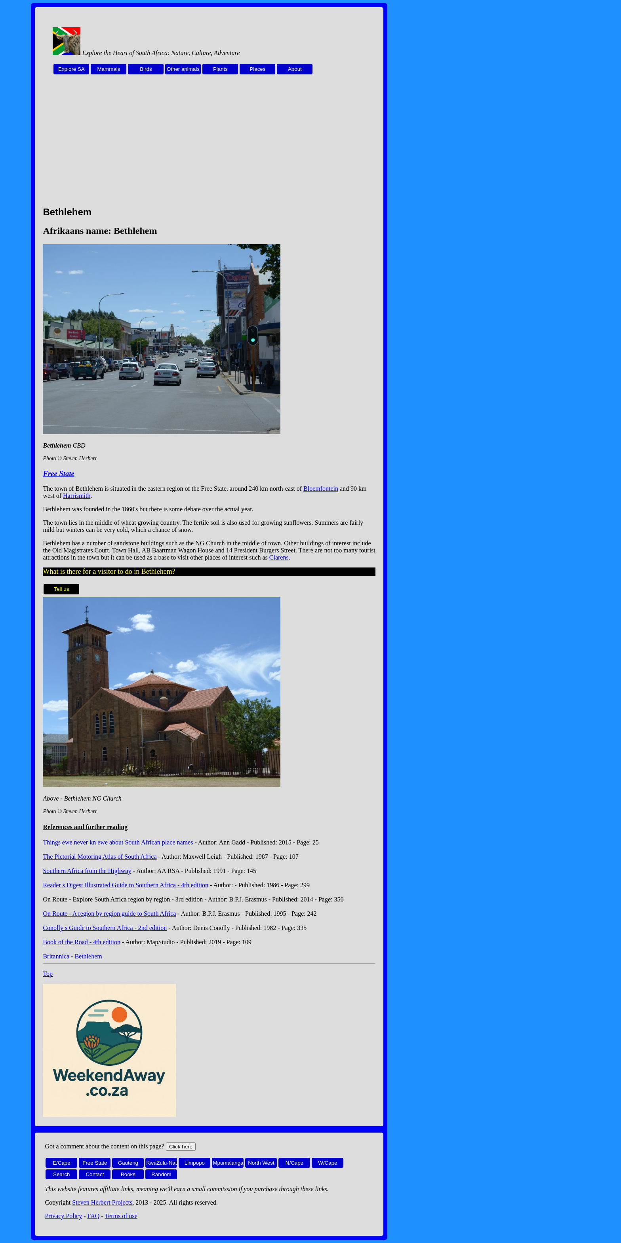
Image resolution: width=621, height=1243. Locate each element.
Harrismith (76, 495)
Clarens (279, 557)
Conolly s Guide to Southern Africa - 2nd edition (105, 927)
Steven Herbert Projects (102, 1202)
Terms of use (121, 1216)
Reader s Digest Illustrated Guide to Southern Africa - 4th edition (125, 885)
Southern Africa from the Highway (87, 870)
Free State (58, 473)
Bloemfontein (320, 488)
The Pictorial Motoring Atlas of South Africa (99, 856)
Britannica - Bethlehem (72, 956)
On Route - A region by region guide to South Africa (109, 913)
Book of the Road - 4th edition (81, 942)
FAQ (94, 1216)
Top (48, 973)
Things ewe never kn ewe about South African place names (118, 842)
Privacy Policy (63, 1216)
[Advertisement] (209, 144)
